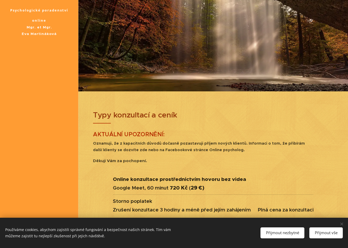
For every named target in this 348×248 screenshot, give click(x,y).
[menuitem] (39, 102)
